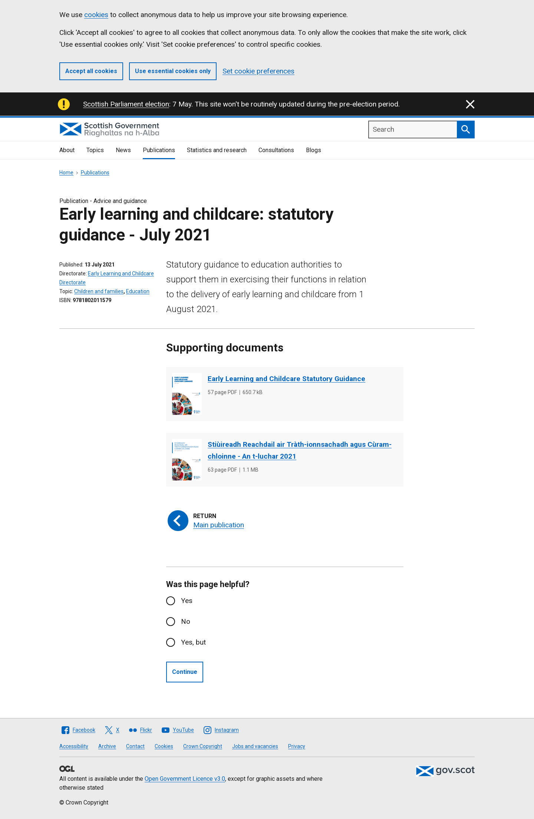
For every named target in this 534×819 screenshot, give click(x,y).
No (185, 621)
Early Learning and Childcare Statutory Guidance (286, 378)
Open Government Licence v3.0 (185, 778)
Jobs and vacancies (255, 746)
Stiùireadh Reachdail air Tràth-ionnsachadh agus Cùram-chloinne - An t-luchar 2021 (300, 450)
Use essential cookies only (173, 71)
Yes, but (193, 642)
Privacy (296, 746)
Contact (135, 746)
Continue (184, 671)
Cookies (164, 746)
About (67, 150)
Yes (186, 600)
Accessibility (73, 746)
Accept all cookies (91, 71)
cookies (96, 14)
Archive (107, 746)
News (123, 150)
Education (137, 291)
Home (66, 173)
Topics (95, 150)
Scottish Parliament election (126, 104)
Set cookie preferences (258, 71)
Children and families (98, 291)
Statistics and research (217, 150)
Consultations (276, 150)
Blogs (313, 150)
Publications (159, 150)
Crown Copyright (202, 746)
